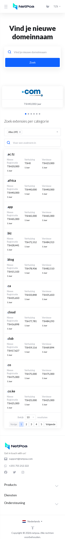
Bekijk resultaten (32, 417)
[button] (25, 114)
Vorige (13, 424)
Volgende (50, 424)
